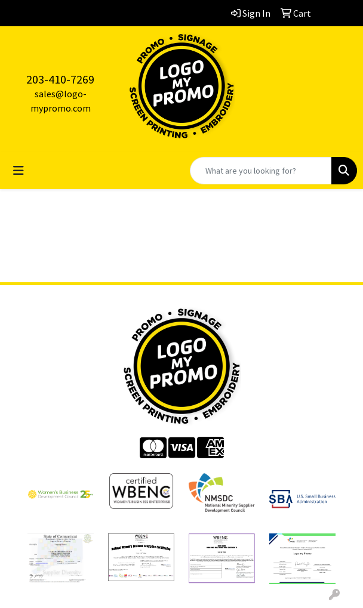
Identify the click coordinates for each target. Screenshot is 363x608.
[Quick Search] (261, 170)
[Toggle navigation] (18, 170)
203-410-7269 (60, 79)
